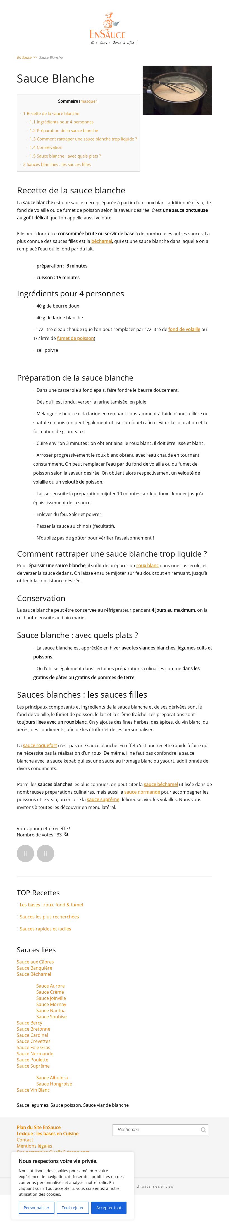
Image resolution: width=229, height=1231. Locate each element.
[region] (72, 1186)
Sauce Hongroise (54, 1120)
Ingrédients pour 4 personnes (62, 158)
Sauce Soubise (51, 1053)
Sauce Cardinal (32, 1071)
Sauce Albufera (52, 1114)
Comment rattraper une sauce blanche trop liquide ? (83, 175)
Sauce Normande (35, 1090)
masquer (88, 137)
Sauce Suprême (33, 1102)
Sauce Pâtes (126, 55)
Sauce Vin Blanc (33, 1126)
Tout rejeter (73, 1207)
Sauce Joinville (51, 1034)
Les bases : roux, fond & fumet (52, 940)
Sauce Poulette (32, 1096)
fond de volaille (184, 365)
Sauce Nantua (51, 1047)
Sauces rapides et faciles (45, 965)
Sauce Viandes (137, 73)
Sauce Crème (50, 1028)
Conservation (46, 183)
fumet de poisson (75, 374)
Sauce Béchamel (34, 1010)
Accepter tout (108, 1207)
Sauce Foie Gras (33, 1083)
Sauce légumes (32, 1141)
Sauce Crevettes (34, 1077)
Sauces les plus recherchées (49, 952)
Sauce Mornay (51, 1040)
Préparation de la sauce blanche (64, 166)
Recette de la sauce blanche (51, 149)
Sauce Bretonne (33, 1065)
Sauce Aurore (50, 1022)
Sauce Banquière (34, 1004)
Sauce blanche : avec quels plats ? (65, 191)
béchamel (101, 277)
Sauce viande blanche (106, 1141)
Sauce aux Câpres (35, 998)
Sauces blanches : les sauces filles (57, 200)
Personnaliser (36, 1207)
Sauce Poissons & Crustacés (63, 73)
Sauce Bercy (29, 1059)
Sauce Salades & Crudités (59, 55)
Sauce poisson (66, 1141)
